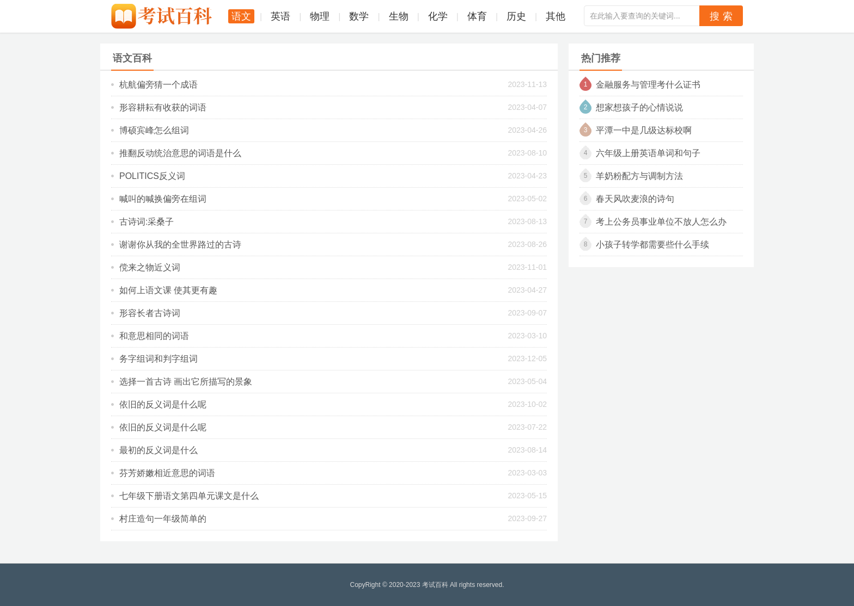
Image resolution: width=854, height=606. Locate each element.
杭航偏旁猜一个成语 (158, 84)
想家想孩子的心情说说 (639, 107)
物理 (320, 16)
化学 (438, 16)
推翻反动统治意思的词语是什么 (180, 153)
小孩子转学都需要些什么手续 (652, 244)
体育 (477, 16)
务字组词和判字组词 (158, 358)
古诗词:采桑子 (146, 221)
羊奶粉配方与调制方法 (639, 176)
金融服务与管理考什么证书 (648, 84)
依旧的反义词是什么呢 (162, 404)
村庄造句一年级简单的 (162, 518)
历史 (516, 16)
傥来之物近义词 (149, 267)
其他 (555, 16)
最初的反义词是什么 (158, 450)
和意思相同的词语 (154, 336)
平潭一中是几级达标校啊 (644, 130)
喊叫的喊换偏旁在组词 (162, 198)
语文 (241, 16)
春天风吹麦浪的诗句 (635, 198)
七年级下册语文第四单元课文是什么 (189, 495)
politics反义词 (152, 176)
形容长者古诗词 (149, 313)
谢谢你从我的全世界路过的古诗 (180, 244)
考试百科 (435, 585)
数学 (359, 16)
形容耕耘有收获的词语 (162, 107)
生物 (398, 16)
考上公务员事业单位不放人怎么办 (661, 221)
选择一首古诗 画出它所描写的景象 (185, 381)
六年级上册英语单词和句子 (648, 153)
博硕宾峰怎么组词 (154, 130)
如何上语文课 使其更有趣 (168, 290)
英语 (280, 16)
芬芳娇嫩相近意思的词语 (167, 473)
